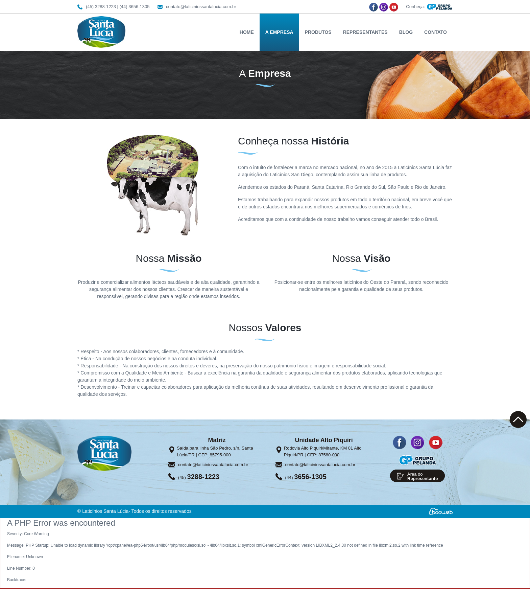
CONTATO (435, 32)
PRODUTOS (318, 32)
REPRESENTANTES (365, 32)
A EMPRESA (279, 32)
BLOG (406, 32)
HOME (247, 32)
